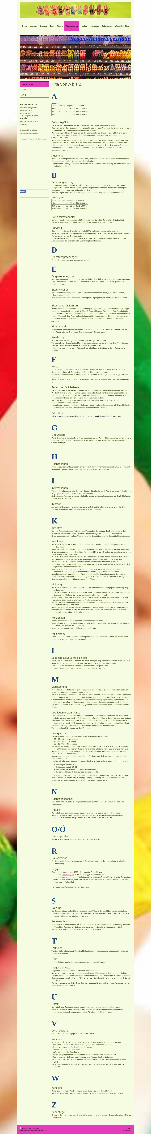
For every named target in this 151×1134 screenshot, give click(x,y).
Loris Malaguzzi (68, 875)
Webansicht (127, 1130)
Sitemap (36, 1128)
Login (129, 1128)
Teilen (23, 191)
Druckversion (26, 1128)
